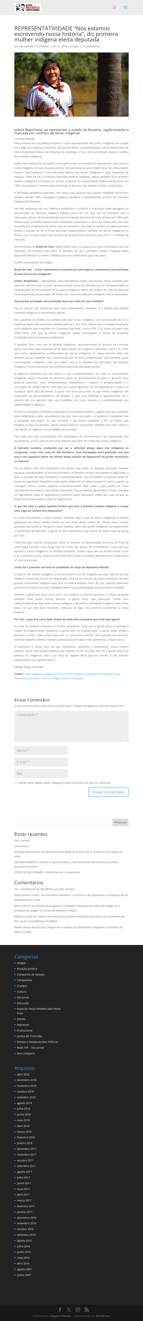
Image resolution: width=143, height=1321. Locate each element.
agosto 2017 (24, 1171)
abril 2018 (23, 1126)
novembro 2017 (26, 1154)
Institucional (24, 1030)
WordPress (103, 1316)
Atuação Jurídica (27, 968)
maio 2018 (23, 1120)
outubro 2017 (25, 1160)
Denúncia (23, 997)
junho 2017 (24, 1183)
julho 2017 (23, 1177)
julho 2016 (23, 1246)
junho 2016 (24, 1252)
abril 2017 (23, 1194)
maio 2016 (23, 1257)
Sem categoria (26, 1053)
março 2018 (24, 1131)
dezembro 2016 (26, 1217)
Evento (21, 1019)
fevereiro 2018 (26, 1137)
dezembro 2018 (26, 1080)
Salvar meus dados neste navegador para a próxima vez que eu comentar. (65, 782)
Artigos (74, 46)
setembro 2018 (26, 1097)
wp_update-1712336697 (34, 46)
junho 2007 (24, 1275)
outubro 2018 (25, 1091)
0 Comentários (91, 46)
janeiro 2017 (24, 1212)
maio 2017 (23, 1189)
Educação (23, 1003)
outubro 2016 (25, 1229)
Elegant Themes (60, 1316)
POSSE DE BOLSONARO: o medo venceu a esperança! (47, 872)
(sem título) (21, 846)
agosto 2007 (24, 1269)
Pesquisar (120, 822)
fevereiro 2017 (26, 1206)
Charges (22, 986)
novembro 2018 (26, 1085)
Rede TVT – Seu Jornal (30, 1047)
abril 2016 (23, 1263)
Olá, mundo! (22, 840)
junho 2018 (24, 1114)
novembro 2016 (26, 1223)
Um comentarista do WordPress (34, 889)
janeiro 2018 (24, 1143)
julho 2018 (23, 1108)
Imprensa (23, 1024)
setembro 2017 (26, 1166)
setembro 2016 (26, 1235)
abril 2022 (23, 1074)
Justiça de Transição (29, 1036)
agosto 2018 (24, 1103)
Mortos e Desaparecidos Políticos (37, 1042)
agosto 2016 (24, 1240)
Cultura (21, 991)
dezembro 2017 (26, 1149)
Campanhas (24, 980)
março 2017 (24, 1200)
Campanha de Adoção (30, 974)
